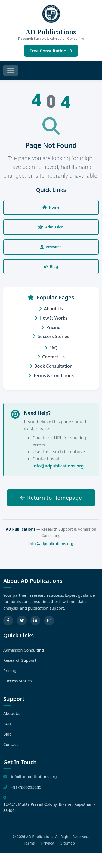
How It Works (51, 318)
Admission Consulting (23, 650)
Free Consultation (51, 51)
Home (50, 207)
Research (51, 246)
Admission (51, 227)
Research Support (19, 660)
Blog (51, 266)
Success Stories (51, 336)
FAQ (51, 348)
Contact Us (51, 357)
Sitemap (67, 843)
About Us (51, 309)
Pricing (51, 327)
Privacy (47, 843)
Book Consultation (51, 366)
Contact (10, 744)
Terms (29, 843)
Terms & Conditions (51, 375)
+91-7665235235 (26, 787)
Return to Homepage (51, 497)
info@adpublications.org (58, 466)
